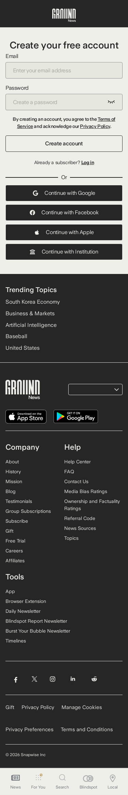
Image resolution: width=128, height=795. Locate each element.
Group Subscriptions (28, 511)
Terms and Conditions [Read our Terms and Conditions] (87, 729)
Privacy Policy (95, 126)
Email (64, 65)
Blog (10, 491)
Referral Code (79, 518)
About (12, 461)
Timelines (15, 641)
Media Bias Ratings (85, 491)
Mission (13, 481)
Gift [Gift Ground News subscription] (9, 707)
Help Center (77, 461)
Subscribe (16, 521)
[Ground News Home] (64, 15)
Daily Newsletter (23, 611)
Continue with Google (64, 193)
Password (64, 97)
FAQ (69, 471)
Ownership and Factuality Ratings (92, 504)
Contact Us (76, 481)
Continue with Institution (64, 251)
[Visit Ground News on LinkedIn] (73, 679)
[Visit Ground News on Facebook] (15, 679)
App (10, 591)
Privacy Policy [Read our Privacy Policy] (38, 707)
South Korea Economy (32, 302)
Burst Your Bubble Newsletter (37, 631)
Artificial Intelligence (31, 325)
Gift (9, 531)
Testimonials (18, 501)
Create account (64, 143)
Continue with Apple (64, 232)
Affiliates (15, 560)
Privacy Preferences (29, 729)
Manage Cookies (81, 707)
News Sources (80, 528)
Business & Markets (30, 313)
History (13, 471)
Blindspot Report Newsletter (36, 621)
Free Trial (15, 541)
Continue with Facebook (64, 212)
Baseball (16, 336)
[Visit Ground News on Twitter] (34, 679)
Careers (14, 550)
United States (22, 348)
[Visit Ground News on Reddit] (94, 679)
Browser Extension (25, 601)
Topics (71, 538)
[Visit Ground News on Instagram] (52, 679)
